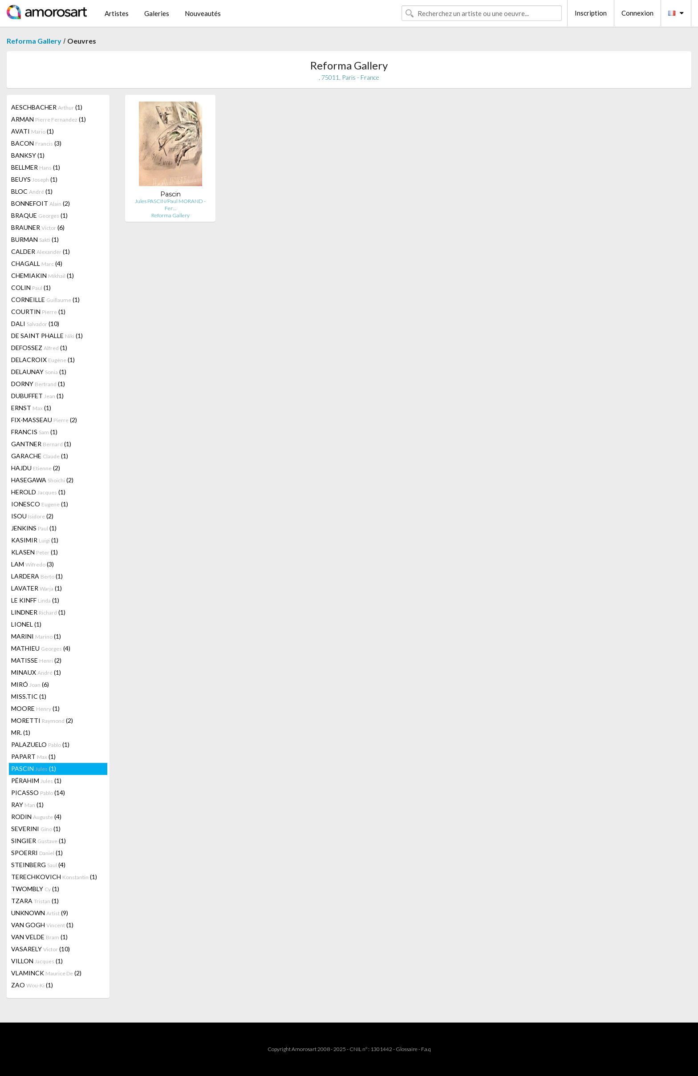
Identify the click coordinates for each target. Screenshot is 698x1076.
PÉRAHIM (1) (36, 780)
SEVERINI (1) (36, 828)
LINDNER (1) (38, 612)
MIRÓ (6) (30, 684)
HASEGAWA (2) (42, 480)
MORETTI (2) (42, 720)
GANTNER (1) (41, 444)
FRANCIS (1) (34, 432)
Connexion (637, 13)
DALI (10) (35, 323)
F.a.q (426, 1049)
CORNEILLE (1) (45, 299)
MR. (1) (20, 732)
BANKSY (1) (28, 155)
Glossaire (407, 1049)
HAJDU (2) (35, 468)
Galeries (156, 13)
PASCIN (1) (33, 768)
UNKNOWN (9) (39, 913)
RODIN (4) (36, 816)
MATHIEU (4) (40, 648)
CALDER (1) (40, 251)
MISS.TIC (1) (28, 696)
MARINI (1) (36, 636)
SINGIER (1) (38, 840)
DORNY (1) (38, 383)
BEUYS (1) (34, 179)
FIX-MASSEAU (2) (44, 420)
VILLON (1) (37, 961)
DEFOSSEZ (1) (39, 347)
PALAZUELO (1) (40, 744)
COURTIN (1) (38, 311)
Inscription (591, 13)
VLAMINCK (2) (46, 973)
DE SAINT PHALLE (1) (47, 335)
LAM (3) (32, 564)
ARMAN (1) (48, 119)
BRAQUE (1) (39, 215)
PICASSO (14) (38, 792)
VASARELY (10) (40, 949)
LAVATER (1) (36, 588)
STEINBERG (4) (38, 864)
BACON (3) (36, 143)
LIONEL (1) (26, 624)
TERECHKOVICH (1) (54, 876)
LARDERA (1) (37, 576)
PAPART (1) (33, 756)
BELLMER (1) (35, 167)
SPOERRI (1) (37, 852)
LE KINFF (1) (35, 600)
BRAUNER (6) (38, 227)
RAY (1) (27, 804)
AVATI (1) (32, 131)
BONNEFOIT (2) (40, 203)
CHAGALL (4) (36, 263)
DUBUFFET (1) (37, 395)
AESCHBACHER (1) (46, 107)
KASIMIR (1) (34, 540)
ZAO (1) (32, 985)
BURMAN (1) (35, 239)
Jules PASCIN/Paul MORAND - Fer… (170, 205)
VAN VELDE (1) (39, 937)
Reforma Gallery (34, 41)
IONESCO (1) (39, 504)
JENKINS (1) (34, 528)
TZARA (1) (35, 901)
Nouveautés (203, 13)
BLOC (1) (32, 191)
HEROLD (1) (38, 492)
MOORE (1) (35, 708)
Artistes (117, 13)
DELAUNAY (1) (38, 371)
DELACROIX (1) (43, 359)
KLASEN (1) (34, 552)
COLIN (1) (31, 287)
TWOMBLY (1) (35, 889)
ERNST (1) (31, 408)
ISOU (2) (32, 516)
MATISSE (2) (36, 660)
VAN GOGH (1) (42, 925)
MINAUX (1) (36, 672)
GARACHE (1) (39, 456)
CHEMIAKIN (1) (42, 275)
